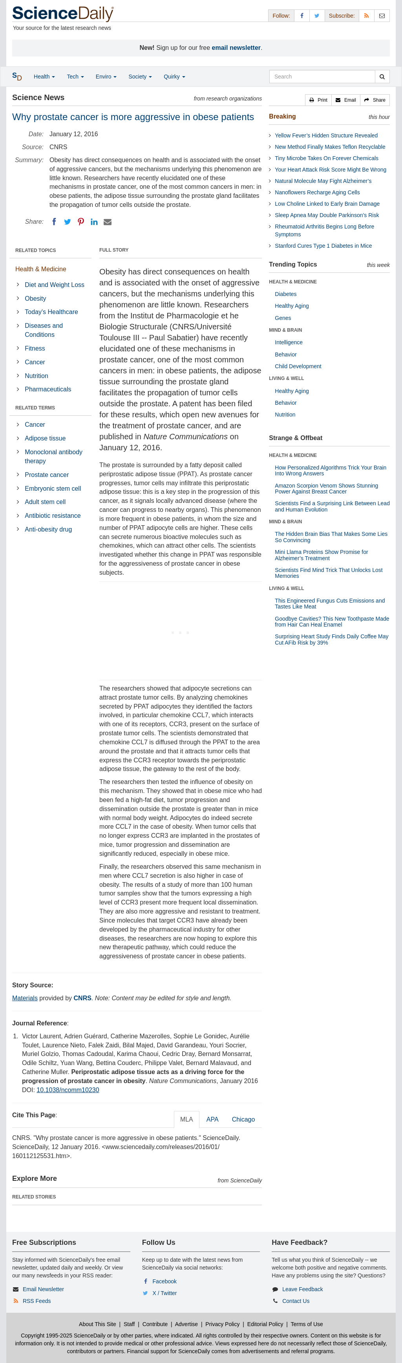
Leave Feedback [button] (302, 1289)
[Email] (107, 222)
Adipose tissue (45, 438)
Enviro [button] (106, 76)
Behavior (285, 354)
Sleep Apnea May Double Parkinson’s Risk (327, 215)
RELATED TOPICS (35, 250)
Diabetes (285, 294)
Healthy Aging (292, 306)
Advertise (186, 1324)
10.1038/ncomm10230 (68, 1090)
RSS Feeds (37, 1301)
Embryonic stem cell (53, 488)
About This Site (97, 1324)
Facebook (165, 1281)
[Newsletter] (382, 15)
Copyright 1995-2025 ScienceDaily (63, 1335)
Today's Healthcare (51, 312)
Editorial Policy (265, 1324)
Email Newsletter (43, 1289)
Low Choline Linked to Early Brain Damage (327, 204)
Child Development (298, 366)
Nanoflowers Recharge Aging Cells (317, 192)
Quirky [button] (174, 76)
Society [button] (140, 76)
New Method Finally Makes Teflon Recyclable (330, 147)
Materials (25, 998)
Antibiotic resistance (52, 515)
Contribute (155, 1324)
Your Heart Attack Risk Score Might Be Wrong (330, 169)
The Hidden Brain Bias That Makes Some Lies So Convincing (331, 537)
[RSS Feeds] (367, 15)
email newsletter (236, 47)
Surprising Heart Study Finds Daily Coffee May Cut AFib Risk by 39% (331, 639)
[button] (318, 100)
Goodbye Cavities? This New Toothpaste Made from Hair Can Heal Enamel (332, 622)
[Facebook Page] (302, 15)
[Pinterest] (81, 222)
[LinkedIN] (94, 222)
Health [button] (44, 76)
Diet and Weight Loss (54, 284)
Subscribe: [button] (342, 16)
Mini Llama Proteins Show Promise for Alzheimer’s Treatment (321, 555)
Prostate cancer (47, 474)
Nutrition (36, 376)
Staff (129, 1324)
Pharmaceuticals (48, 389)
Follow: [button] (281, 16)
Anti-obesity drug (48, 529)
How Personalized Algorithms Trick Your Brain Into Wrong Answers (330, 470)
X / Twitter (165, 1293)
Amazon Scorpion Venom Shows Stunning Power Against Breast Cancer (326, 488)
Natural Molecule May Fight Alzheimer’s (323, 181)
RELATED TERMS (35, 408)
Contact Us (295, 1301)
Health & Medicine (40, 269)
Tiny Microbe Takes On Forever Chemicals (326, 158)
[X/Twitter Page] (317, 15)
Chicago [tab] (243, 1119)
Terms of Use (307, 1324)
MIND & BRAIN (285, 330)
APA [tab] (212, 1119)
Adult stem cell (45, 502)
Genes (283, 318)
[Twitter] (67, 222)
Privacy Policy (222, 1324)
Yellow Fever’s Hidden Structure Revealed (326, 135)
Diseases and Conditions (44, 330)
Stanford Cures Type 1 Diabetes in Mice (323, 246)
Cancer (35, 362)
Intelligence (289, 342)
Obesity (35, 298)
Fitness (35, 348)
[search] (382, 76)
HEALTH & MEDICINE (293, 282)
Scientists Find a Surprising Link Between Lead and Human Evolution (332, 506)
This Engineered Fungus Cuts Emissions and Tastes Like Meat (330, 603)
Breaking (282, 116)
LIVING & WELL (286, 378)
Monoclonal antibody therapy (53, 456)
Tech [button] (75, 76)
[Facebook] (54, 222)
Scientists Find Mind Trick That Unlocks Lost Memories (328, 573)
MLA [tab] (186, 1119)
